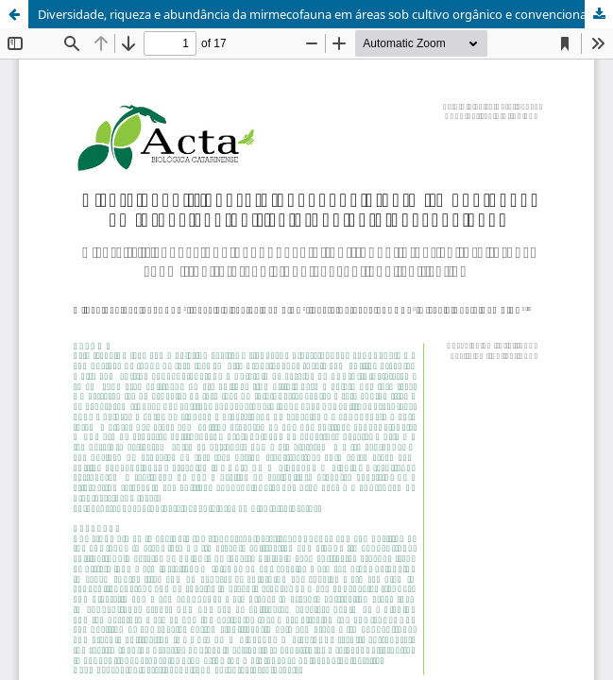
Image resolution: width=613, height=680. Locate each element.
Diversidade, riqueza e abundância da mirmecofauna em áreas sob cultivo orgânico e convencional (313, 14)
